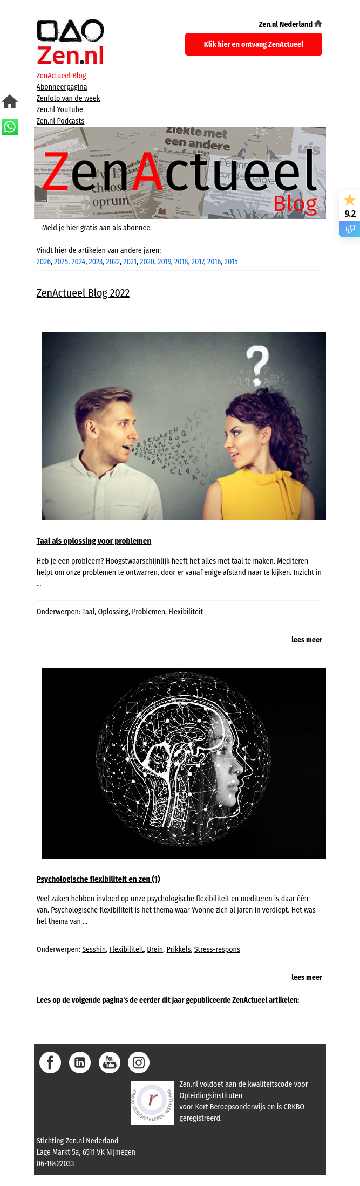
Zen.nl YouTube (60, 109)
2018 (181, 261)
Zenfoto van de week (68, 98)
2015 (231, 261)
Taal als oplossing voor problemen (94, 541)
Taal (88, 611)
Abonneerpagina (62, 87)
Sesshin (94, 949)
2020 (147, 261)
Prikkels (178, 949)
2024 (78, 261)
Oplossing (113, 611)
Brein (155, 949)
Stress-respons (217, 949)
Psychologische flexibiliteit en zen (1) (98, 879)
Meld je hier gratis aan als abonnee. (97, 227)
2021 (130, 261)
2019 (164, 261)
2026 (44, 261)
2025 (61, 261)
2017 (198, 261)
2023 (96, 261)
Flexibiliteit (185, 611)
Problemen (148, 611)
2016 (214, 261)
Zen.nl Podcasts (61, 121)
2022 (113, 261)
